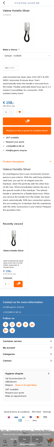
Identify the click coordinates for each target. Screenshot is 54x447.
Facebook (5, 324)
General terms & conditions (17, 412)
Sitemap (47, 412)
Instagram (12, 324)
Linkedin (32, 324)
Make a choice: (11, 49)
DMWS (46, 430)
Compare (7, 15)
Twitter (19, 324)
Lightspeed (26, 430)
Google (5, 330)
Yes (24, 439)
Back (4, 3)
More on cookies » (27, 444)
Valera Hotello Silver (13, 250)
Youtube (12, 330)
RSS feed (36, 412)
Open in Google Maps (26, 385)
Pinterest (25, 324)
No (37, 439)
